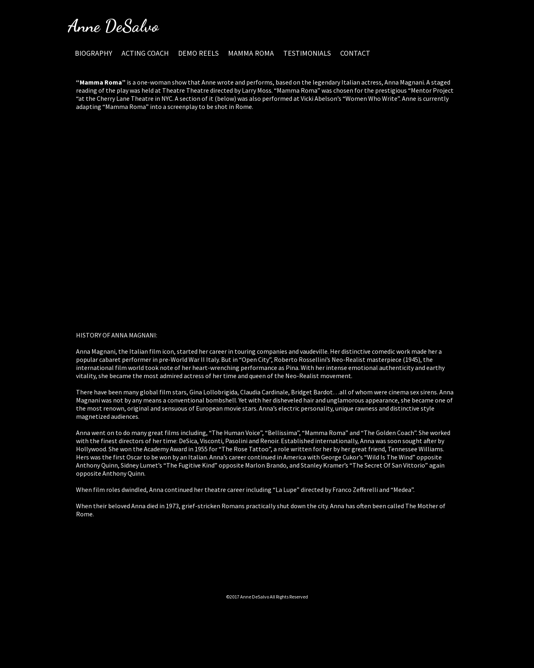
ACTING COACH (145, 53)
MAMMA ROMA (251, 53)
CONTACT (355, 53)
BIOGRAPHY (93, 53)
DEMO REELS (198, 53)
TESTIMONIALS (307, 53)
